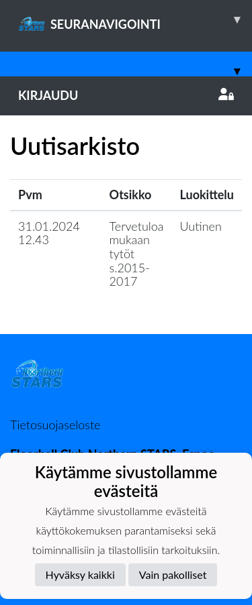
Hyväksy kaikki (80, 574)
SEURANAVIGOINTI (135, 19)
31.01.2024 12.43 (49, 233)
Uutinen (201, 226)
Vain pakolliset (173, 574)
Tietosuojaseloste (55, 424)
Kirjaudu (126, 95)
